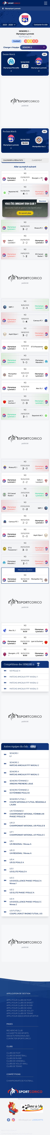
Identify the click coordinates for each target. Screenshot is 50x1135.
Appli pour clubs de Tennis (20, 1013)
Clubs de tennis (14, 1066)
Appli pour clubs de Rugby (20, 1005)
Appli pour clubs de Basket (20, 1002)
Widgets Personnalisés (18, 1036)
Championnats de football (20, 1081)
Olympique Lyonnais (13, 8)
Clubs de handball (16, 1061)
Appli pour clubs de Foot (19, 1000)
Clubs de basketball (17, 1055)
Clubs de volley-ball (17, 1063)
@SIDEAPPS (37, 1120)
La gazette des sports (18, 1033)
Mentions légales (9, 1130)
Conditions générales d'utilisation (16, 1134)
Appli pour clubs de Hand (19, 1008)
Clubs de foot (13, 1053)
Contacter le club (40, 25)
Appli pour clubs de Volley (20, 1010)
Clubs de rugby (14, 1058)
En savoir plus (25, 213)
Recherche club (15, 1030)
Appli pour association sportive (22, 1016)
